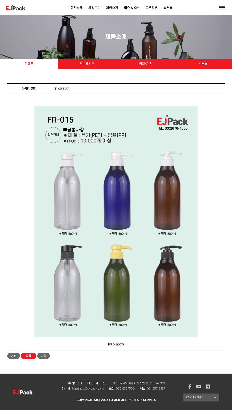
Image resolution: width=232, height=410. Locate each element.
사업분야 (94, 8)
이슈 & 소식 (132, 8)
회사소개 (76, 8)
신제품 (28, 64)
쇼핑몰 (168, 8)
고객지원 (152, 8)
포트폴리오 (87, 64)
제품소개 (112, 8)
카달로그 (145, 64)
